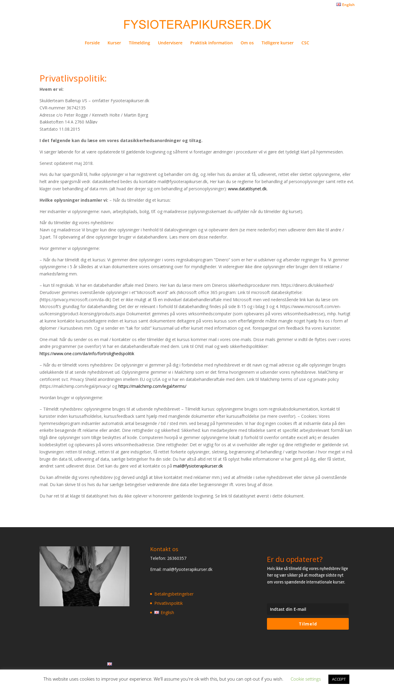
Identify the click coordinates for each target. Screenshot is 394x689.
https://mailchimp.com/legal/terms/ (152, 386)
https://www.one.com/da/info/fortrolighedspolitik (87, 353)
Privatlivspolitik (168, 603)
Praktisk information (211, 43)
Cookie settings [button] (306, 679)
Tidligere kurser (278, 43)
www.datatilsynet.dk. (248, 189)
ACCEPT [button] (339, 679)
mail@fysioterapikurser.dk (198, 466)
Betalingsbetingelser (174, 594)
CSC (305, 43)
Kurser (114, 43)
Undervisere (170, 43)
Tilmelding (139, 43)
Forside (92, 43)
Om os (247, 43)
